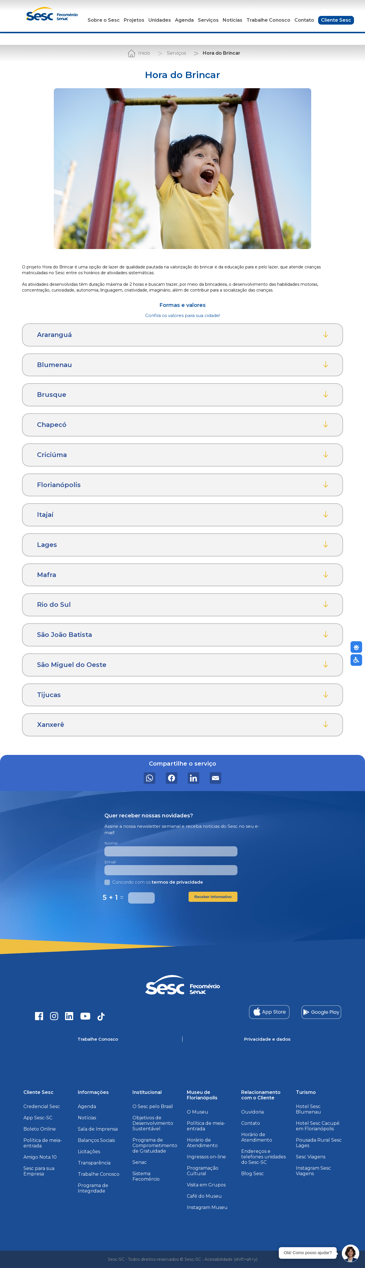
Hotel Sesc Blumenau (308, 1109)
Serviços (208, 20)
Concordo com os (153, 882)
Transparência (94, 1163)
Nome (111, 843)
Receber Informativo (213, 897)
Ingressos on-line (206, 1157)
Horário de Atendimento (202, 1142)
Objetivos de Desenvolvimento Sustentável (152, 1123)
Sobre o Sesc (104, 20)
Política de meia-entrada (42, 1143)
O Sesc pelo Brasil (152, 1106)
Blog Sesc (252, 1173)
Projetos (134, 20)
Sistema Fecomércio (146, 1176)
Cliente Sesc (336, 20)
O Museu (197, 1112)
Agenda (184, 20)
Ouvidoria (252, 1112)
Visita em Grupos (206, 1185)
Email (110, 862)
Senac (139, 1162)
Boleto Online (39, 1129)
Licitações (89, 1151)
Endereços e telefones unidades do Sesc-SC (263, 1157)
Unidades (159, 20)
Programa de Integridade (93, 1188)
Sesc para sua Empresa (38, 1171)
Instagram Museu (207, 1207)
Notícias (232, 20)
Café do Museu (204, 1196)
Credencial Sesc (41, 1106)
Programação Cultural (202, 1170)
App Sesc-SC (37, 1117)
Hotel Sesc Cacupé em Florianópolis (318, 1125)
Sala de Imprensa (98, 1129)
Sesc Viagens (310, 1157)
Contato (304, 20)
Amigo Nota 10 (40, 1157)
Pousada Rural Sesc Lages (319, 1142)
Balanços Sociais (96, 1140)
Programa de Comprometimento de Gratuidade (154, 1145)
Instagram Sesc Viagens (313, 1170)
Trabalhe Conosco (268, 20)
